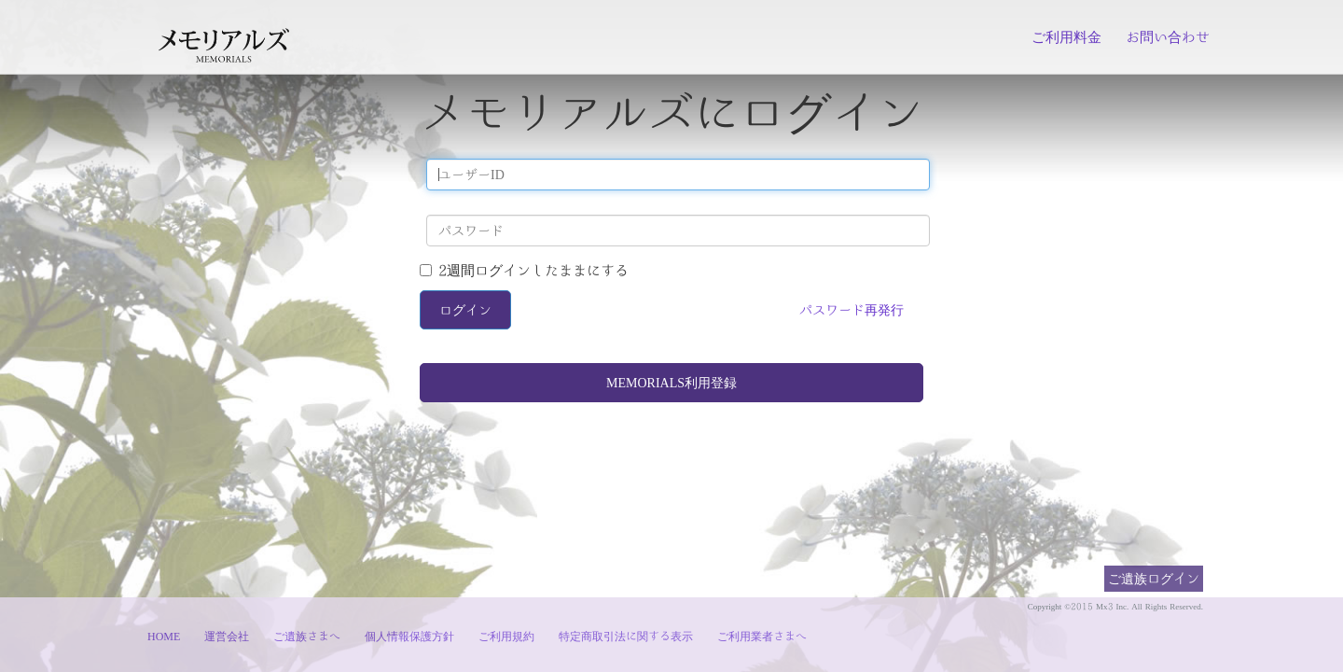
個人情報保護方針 (409, 635)
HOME (163, 635)
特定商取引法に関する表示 (626, 635)
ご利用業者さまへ (762, 635)
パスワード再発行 (851, 309)
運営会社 (226, 635)
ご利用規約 (506, 635)
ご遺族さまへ (306, 635)
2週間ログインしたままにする (524, 270)
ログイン (465, 309)
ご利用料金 (1066, 37)
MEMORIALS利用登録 (671, 382)
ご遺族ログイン (1153, 578)
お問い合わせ (1168, 37)
